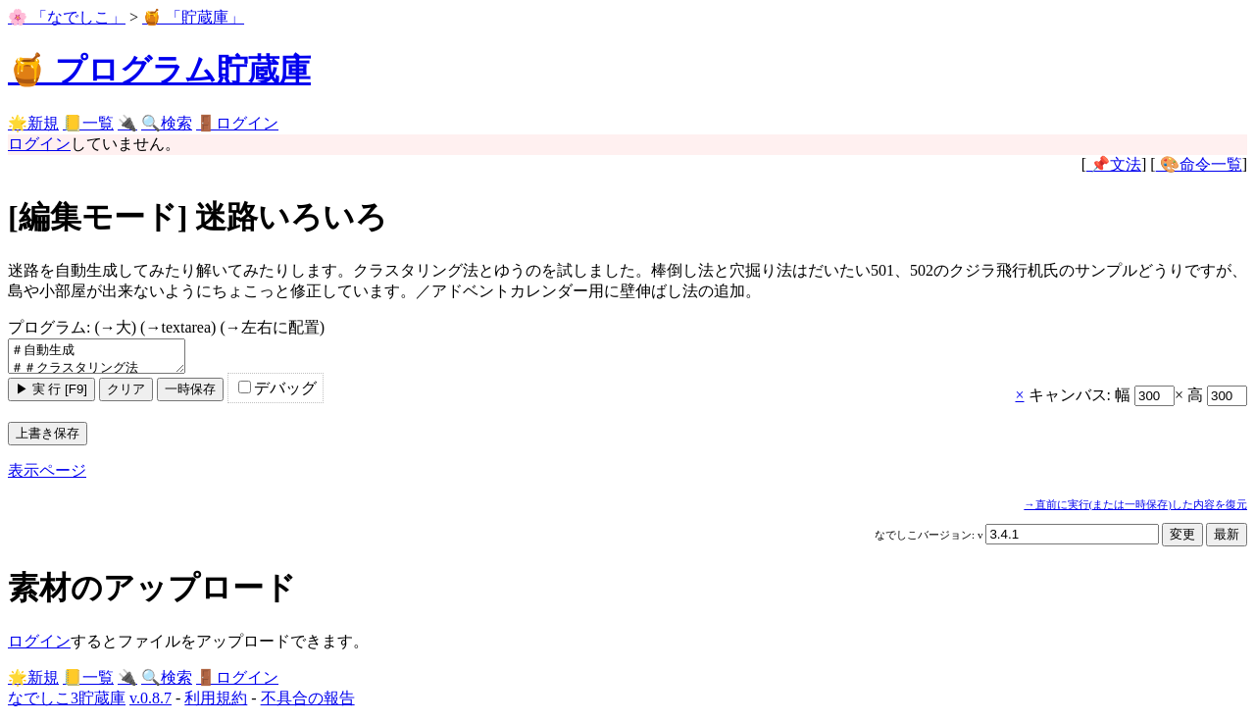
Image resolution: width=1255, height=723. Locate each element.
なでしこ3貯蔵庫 (67, 704)
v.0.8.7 (150, 704)
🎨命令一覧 (1199, 164)
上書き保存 (47, 439)
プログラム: (166, 327)
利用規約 (215, 704)
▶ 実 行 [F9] (51, 394)
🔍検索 (166, 123)
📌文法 (1113, 164)
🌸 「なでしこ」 (67, 17)
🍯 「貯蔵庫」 (193, 17)
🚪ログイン (237, 123)
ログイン (39, 143)
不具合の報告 (308, 704)
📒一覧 (88, 123)
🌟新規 (33, 123)
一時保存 (190, 394)
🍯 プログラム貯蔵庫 (159, 69)
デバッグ (277, 394)
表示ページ (47, 476)
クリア (126, 394)
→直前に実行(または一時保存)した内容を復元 (1135, 510)
